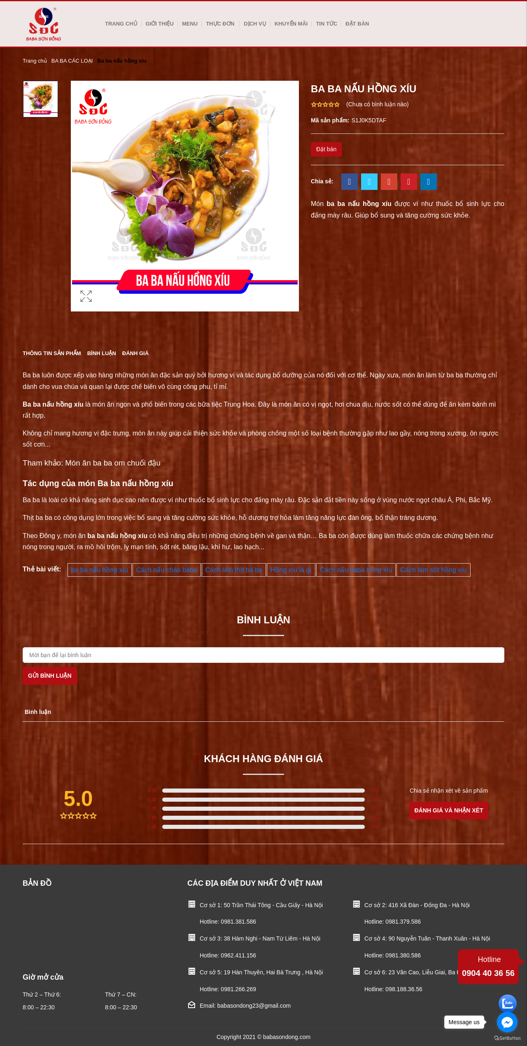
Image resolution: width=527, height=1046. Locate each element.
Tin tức (326, 24)
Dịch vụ (255, 24)
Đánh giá (135, 353)
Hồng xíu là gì (291, 569)
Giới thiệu (160, 24)
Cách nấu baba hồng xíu (356, 569)
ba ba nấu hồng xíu (99, 569)
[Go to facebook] (507, 1022)
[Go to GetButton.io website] (507, 1037)
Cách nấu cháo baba (166, 569)
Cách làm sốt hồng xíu (433, 569)
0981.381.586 (238, 921)
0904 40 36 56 (488, 965)
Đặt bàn (357, 24)
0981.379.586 (403, 921)
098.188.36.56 (403, 989)
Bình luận (101, 353)
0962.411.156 (238, 955)
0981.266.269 (238, 989)
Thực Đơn (220, 24)
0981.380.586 (403, 955)
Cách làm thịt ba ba (233, 569)
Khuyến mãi (291, 24)
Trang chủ (121, 24)
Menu (190, 24)
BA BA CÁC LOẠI (72, 61)
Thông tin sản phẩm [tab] (52, 353)
